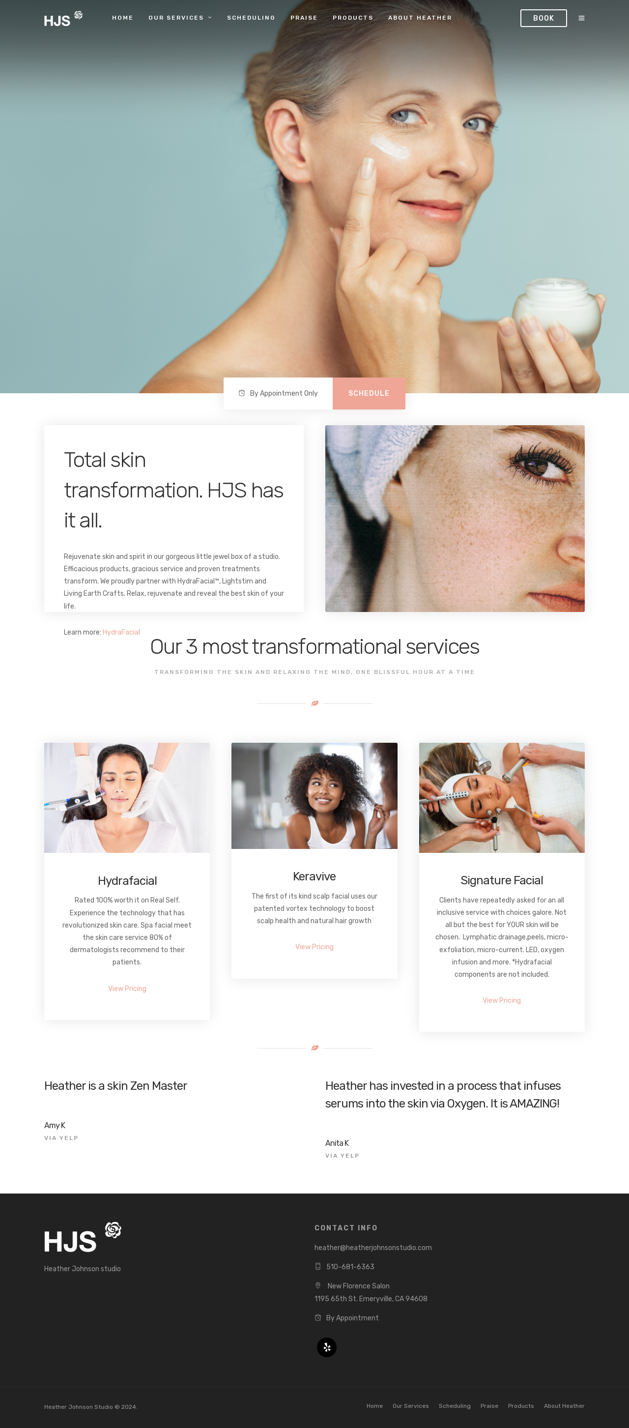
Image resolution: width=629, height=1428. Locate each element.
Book (543, 18)
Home (123, 17)
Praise (304, 17)
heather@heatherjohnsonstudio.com (373, 1248)
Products (353, 17)
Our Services (176, 17)
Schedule (369, 393)
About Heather (420, 17)
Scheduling (251, 17)
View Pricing (127, 989)
